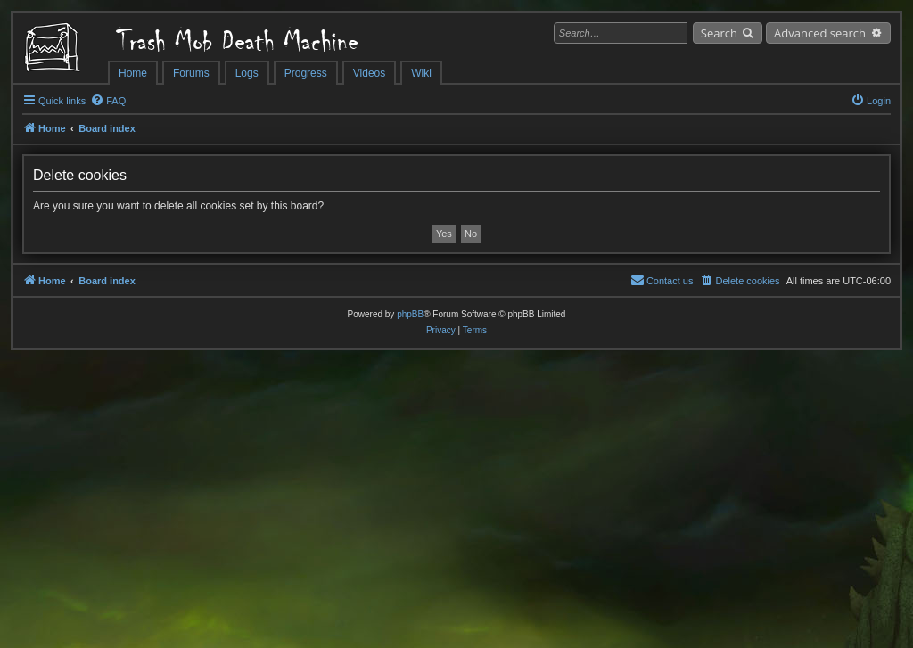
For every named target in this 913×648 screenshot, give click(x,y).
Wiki (421, 73)
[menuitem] (108, 100)
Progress (305, 73)
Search (719, 33)
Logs (247, 73)
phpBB (410, 314)
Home (133, 73)
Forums (191, 73)
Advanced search (820, 33)
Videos (369, 73)
